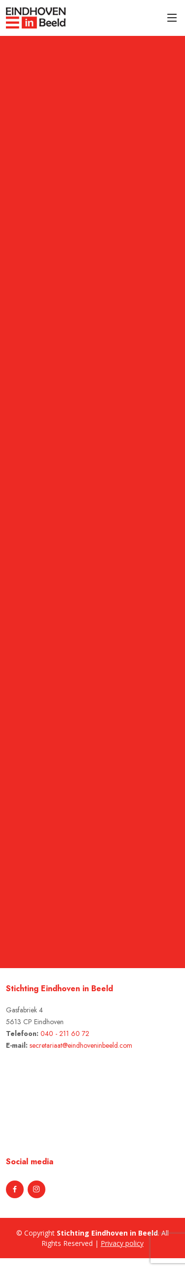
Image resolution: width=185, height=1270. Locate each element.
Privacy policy (122, 1243)
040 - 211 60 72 (64, 1033)
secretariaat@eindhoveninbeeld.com (81, 1045)
